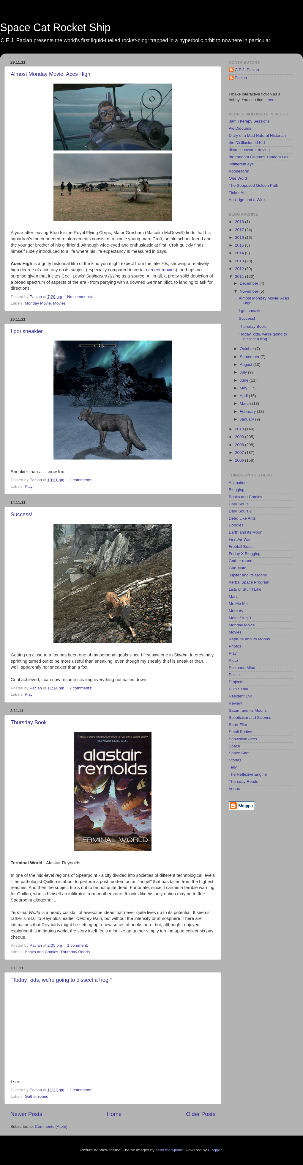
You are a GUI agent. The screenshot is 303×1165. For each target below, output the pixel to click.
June (245, 380)
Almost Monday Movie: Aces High (50, 74)
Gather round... (38, 1096)
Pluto (233, 660)
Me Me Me (238, 603)
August (246, 364)
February (248, 411)
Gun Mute (237, 568)
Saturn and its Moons (248, 710)
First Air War (240, 539)
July (244, 372)
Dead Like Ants (242, 518)
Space (234, 746)
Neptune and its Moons (249, 639)
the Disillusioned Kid (247, 142)
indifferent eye (241, 164)
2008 (240, 445)
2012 (240, 268)
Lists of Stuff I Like (245, 589)
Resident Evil (240, 696)
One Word (238, 178)
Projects (236, 682)
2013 (240, 261)
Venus (234, 788)
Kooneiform (239, 171)
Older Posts (200, 1114)
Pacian (241, 78)
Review (235, 703)
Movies (59, 303)
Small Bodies (240, 732)
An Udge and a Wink (247, 199)
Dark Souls (238, 504)
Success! (21, 515)
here (272, 100)
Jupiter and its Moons (248, 575)
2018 (240, 221)
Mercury (236, 611)
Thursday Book (29, 722)
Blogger (215, 1150)
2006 (240, 460)
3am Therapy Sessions (249, 121)
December (249, 283)
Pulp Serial (238, 689)
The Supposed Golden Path (253, 185)
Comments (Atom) (51, 1126)
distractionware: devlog (249, 150)
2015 (240, 245)
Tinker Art (237, 192)
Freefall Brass (241, 546)
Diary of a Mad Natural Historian (257, 135)
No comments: (80, 296)
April (244, 395)
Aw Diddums (240, 128)
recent (154, 269)
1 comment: (78, 945)
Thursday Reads (75, 952)
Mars (233, 596)
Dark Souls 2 (240, 511)
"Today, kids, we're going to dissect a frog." (61, 980)
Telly (233, 767)
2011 (240, 276)
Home (114, 1114)
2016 (240, 237)
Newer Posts (26, 1114)
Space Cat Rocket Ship (55, 27)
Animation (238, 482)
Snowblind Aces (243, 739)
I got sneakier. (27, 331)
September (250, 357)
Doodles (236, 525)
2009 (240, 437)
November (249, 291)
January (247, 419)
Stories (235, 760)
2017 (240, 230)
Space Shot (239, 753)
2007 (240, 452)
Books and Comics (41, 952)
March (246, 403)
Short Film (238, 724)
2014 (240, 253)
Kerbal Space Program (249, 582)
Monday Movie (38, 303)
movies (169, 269)
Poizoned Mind (242, 667)
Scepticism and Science (250, 717)
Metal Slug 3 (240, 618)
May (244, 388)
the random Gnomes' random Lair (258, 157)
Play (28, 486)
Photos (235, 646)
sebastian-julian (170, 1150)
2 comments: (81, 480)
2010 (240, 429)
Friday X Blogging (245, 553)
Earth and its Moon (245, 532)
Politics (235, 674)
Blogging (236, 489)
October (247, 348)
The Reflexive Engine (248, 774)
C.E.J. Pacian (247, 70)
